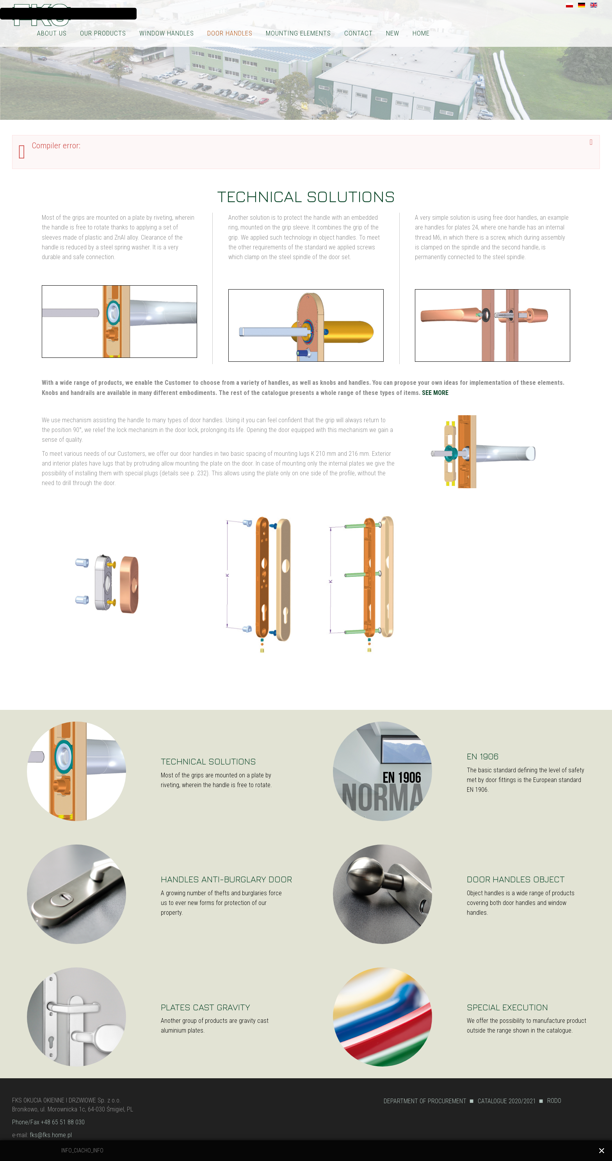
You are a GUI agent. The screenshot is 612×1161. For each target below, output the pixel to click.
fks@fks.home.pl (51, 1135)
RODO (554, 1100)
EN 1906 (482, 756)
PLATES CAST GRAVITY (205, 1007)
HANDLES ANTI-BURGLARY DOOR (226, 879)
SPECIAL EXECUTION (507, 1007)
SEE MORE (435, 392)
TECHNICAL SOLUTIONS (208, 761)
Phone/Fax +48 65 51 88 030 (48, 1122)
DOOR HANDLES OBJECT (516, 879)
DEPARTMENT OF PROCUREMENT (425, 1101)
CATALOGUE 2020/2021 (507, 1101)
